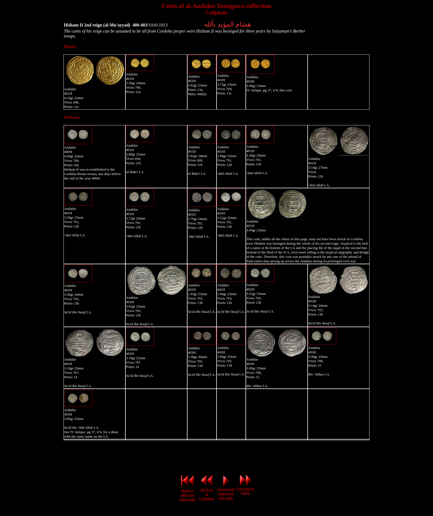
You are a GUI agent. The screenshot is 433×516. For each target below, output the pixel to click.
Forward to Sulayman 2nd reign (226, 493)
